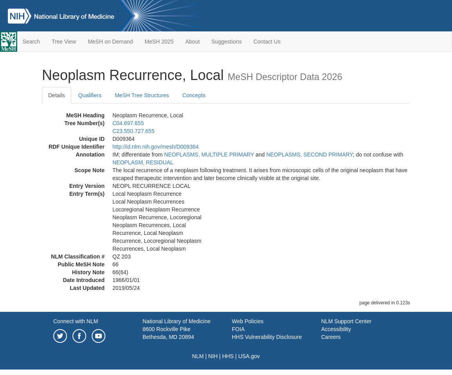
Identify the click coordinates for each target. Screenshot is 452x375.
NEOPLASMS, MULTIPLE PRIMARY (209, 154)
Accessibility (336, 329)
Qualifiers (89, 95)
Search (31, 41)
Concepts (193, 95)
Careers (331, 337)
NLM (198, 356)
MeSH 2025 (159, 41)
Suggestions (227, 41)
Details (56, 95)
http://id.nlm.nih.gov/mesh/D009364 (155, 147)
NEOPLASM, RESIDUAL (143, 162)
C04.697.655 (128, 123)
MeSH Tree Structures (142, 95)
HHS (228, 356)
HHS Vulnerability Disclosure (267, 337)
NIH (213, 356)
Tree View (64, 41)
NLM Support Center (346, 321)
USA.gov (249, 356)
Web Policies (248, 321)
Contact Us (266, 41)
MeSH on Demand (110, 41)
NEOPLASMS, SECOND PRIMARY (309, 154)
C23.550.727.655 (133, 131)
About (192, 41)
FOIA (238, 329)
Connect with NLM (75, 321)
